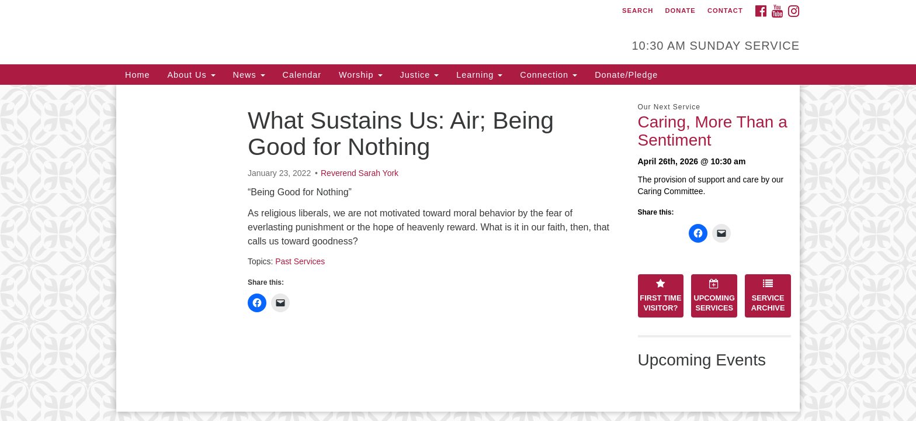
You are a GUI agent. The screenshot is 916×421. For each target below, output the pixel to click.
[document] (458, 248)
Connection (548, 75)
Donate (680, 10)
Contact (725, 10)
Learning (479, 75)
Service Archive (768, 295)
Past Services (300, 261)
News (249, 75)
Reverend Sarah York (359, 173)
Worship (361, 75)
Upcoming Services (714, 295)
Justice (419, 75)
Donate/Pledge (626, 75)
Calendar (302, 75)
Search (637, 10)
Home (137, 75)
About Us (191, 75)
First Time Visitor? (660, 295)
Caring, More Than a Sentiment (712, 131)
